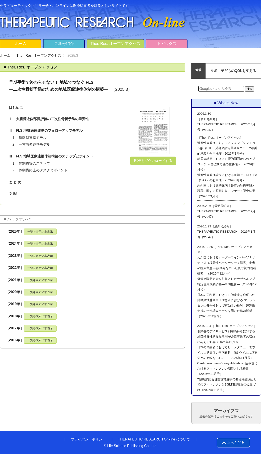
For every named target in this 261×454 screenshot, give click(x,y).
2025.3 (72, 55)
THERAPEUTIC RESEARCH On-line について (154, 439)
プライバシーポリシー (88, 439)
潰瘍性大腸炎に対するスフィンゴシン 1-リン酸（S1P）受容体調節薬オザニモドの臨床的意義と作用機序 (227, 148)
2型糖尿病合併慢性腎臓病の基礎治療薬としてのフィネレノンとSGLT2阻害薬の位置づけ (227, 384)
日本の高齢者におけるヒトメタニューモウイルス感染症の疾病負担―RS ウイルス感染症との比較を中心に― (227, 352)
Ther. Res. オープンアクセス (115, 43)
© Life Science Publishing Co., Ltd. (130, 446)
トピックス (167, 43)
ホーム (21, 43)
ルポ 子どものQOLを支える (233, 71)
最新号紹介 (64, 43)
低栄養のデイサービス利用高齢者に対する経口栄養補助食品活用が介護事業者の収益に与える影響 (226, 336)
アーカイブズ (226, 413)
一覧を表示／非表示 (40, 231)
